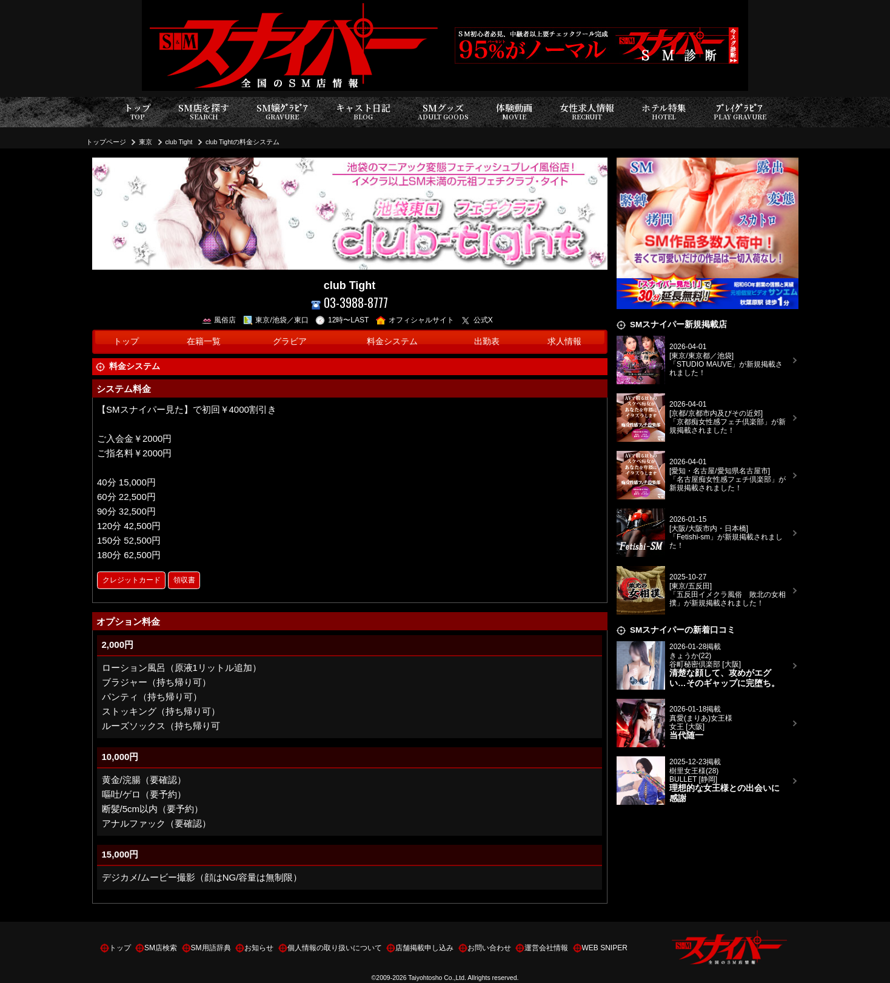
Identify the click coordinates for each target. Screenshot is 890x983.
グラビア (290, 341)
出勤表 (487, 341)
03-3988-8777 (349, 303)
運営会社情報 (546, 948)
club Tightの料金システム (242, 141)
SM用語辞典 (211, 948)
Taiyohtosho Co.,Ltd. (437, 977)
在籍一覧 (204, 341)
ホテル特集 (663, 111)
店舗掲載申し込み (424, 948)
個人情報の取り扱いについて (334, 948)
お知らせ (258, 948)
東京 (145, 141)
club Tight (179, 141)
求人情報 (564, 341)
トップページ (106, 141)
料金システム (392, 341)
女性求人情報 (587, 111)
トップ (137, 111)
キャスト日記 (363, 111)
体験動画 (514, 111)
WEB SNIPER (604, 948)
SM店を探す (203, 111)
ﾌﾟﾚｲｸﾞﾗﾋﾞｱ (740, 111)
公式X (477, 320)
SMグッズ (443, 111)
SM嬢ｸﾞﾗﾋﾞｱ (282, 111)
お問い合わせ (489, 948)
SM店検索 (160, 948)
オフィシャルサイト (415, 320)
